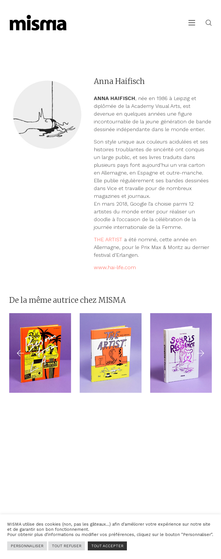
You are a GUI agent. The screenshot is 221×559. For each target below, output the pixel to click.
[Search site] (208, 23)
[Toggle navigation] (192, 22)
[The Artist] (111, 353)
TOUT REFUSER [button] (66, 546)
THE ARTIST (108, 239)
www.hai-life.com (115, 267)
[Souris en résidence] (181, 353)
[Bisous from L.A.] (40, 353)
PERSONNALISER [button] (27, 546)
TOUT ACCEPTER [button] (107, 546)
